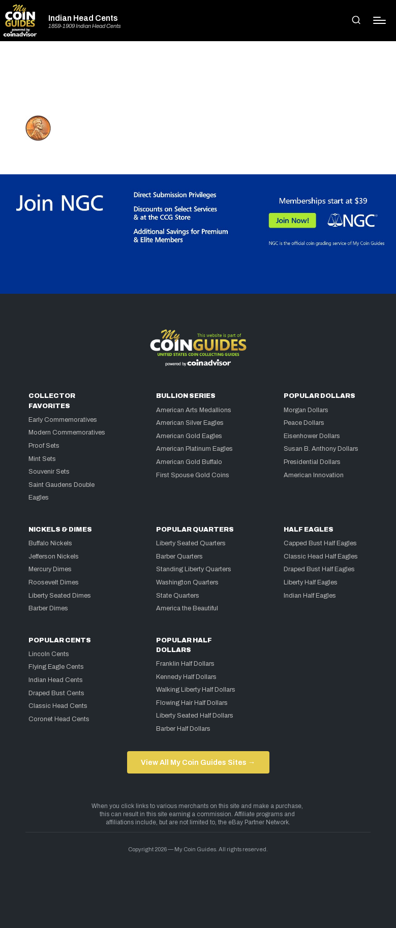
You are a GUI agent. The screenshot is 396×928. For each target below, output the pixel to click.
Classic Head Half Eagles (321, 556)
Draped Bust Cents (56, 693)
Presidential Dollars (312, 462)
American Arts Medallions (193, 410)
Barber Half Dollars (183, 728)
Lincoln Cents (48, 654)
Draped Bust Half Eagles (319, 569)
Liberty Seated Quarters (191, 543)
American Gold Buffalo (189, 462)
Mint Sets (42, 458)
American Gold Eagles (189, 436)
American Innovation (314, 475)
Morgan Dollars (306, 410)
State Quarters (177, 595)
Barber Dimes (48, 608)
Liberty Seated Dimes (59, 595)
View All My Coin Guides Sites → (198, 762)
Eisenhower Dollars (312, 436)
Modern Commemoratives (66, 432)
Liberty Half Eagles (311, 582)
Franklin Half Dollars (185, 663)
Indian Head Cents (83, 18)
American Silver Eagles (190, 422)
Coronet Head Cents (58, 719)
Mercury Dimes (50, 569)
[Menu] (379, 20)
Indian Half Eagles (310, 595)
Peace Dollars (304, 422)
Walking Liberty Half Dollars (195, 689)
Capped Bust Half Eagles (320, 543)
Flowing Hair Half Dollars (192, 702)
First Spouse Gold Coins (192, 475)
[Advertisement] (198, 82)
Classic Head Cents (57, 705)
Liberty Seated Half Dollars (194, 715)
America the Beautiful (187, 608)
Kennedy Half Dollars (186, 676)
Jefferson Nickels (53, 556)
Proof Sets (43, 445)
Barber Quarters (179, 556)
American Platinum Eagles (194, 448)
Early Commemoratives (62, 419)
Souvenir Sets (49, 471)
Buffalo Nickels (50, 543)
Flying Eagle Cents (56, 666)
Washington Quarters (187, 582)
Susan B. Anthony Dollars (321, 448)
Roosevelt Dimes (53, 582)
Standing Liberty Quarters (193, 569)
